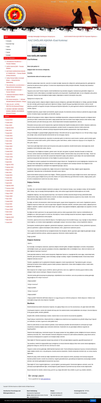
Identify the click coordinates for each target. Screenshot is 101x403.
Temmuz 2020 (10, 188)
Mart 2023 (9, 130)
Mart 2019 (9, 219)
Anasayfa (53, 1)
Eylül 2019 (9, 214)
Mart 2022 (9, 148)
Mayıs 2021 (9, 169)
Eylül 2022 (9, 143)
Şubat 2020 (9, 201)
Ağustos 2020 (10, 185)
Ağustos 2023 (10, 127)
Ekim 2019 (9, 212)
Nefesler (79, 1)
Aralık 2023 (9, 122)
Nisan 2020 (9, 196)
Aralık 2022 (9, 135)
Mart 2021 (9, 172)
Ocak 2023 (9, 133)
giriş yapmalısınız (45, 379)
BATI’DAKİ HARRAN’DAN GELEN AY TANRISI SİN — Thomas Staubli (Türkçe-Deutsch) (16, 73)
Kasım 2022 (9, 138)
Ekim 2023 (9, 125)
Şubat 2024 (9, 120)
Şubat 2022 (9, 151)
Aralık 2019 (9, 206)
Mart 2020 (9, 198)
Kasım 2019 (9, 209)
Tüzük (72, 1)
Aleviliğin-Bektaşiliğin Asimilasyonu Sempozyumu (41, 36)
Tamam (93, 400)
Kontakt (94, 1)
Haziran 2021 (9, 167)
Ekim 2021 (9, 159)
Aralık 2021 (9, 154)
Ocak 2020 (9, 204)
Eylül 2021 (9, 162)
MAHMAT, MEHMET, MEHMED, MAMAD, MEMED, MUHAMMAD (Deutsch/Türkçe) (15, 111)
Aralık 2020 (9, 180)
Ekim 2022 (9, 141)
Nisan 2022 (9, 146)
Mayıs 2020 (9, 193)
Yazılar (86, 1)
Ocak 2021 (9, 177)
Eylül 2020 (9, 183)
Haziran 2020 (9, 191)
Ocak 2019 (9, 222)
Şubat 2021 (9, 175)
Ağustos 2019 (10, 217)
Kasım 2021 (9, 156)
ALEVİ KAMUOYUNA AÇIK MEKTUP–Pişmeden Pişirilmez (80, 36)
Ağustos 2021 (10, 164)
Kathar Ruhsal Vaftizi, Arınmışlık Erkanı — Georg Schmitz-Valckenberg (15, 80)
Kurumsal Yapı (63, 1)
